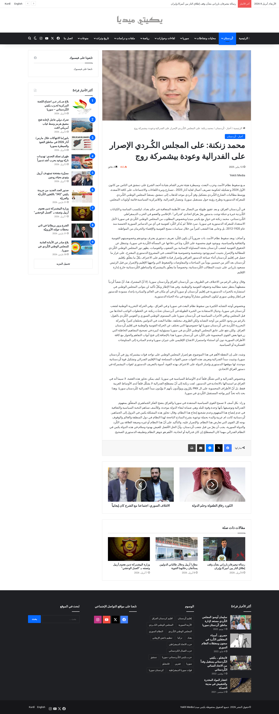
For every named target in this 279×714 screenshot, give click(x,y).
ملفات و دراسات (126, 38)
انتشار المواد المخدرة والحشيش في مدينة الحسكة (215, 683)
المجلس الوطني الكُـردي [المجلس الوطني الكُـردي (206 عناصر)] (180, 631)
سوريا (186, 38)
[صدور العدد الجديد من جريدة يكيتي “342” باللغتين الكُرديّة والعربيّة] (82, 195)
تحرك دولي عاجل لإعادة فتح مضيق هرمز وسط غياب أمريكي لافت (53, 123)
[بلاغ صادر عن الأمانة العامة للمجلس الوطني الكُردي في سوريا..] (82, 247)
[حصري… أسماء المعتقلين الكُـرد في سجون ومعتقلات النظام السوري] (240, 640)
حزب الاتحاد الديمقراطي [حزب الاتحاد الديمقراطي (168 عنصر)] (180, 644)
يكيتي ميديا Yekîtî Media (193, 707)
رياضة (146, 38)
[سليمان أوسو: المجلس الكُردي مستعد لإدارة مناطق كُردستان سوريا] (240, 622)
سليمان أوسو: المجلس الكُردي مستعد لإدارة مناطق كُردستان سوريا (214, 621)
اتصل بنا (68, 38)
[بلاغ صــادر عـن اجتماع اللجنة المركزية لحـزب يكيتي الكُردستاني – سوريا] (82, 107)
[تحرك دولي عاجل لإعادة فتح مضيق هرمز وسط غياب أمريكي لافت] (82, 125)
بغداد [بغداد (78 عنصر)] (189, 638)
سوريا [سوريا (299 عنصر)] (189, 663)
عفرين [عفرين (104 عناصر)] (178, 663)
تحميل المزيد (63, 263)
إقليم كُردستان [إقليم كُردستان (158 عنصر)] (185, 618)
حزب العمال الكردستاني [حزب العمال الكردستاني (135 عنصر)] (180, 650)
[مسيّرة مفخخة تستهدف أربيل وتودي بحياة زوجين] (82, 178)
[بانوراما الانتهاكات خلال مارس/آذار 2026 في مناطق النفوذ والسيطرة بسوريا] (82, 143)
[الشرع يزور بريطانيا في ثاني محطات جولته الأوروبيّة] (82, 231)
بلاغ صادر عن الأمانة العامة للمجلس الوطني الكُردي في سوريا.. (53, 246)
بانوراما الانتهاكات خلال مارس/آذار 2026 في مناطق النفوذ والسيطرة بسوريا (52, 142)
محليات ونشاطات (206, 38)
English (18, 3)
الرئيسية (244, 38)
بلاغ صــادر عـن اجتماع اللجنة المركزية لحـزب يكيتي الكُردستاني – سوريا (53, 105)
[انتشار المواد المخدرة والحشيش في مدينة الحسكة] (240, 685)
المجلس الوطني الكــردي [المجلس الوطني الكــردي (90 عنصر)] (161, 625)
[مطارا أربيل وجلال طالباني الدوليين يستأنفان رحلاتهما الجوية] (177, 549)
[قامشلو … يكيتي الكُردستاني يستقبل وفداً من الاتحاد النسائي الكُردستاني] (240, 663)
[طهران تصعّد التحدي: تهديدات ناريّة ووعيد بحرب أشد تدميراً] (82, 161)
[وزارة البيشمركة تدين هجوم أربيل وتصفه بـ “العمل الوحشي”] (129, 549)
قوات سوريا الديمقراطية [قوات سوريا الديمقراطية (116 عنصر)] (180, 670)
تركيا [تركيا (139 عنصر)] (180, 638)
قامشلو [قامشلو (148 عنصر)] (166, 663)
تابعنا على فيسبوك (83, 69)
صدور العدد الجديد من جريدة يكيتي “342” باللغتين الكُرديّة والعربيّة (53, 194)
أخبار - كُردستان (223, 128)
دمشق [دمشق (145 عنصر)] (154, 657)
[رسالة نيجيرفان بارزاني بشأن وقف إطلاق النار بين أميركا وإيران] (224, 549)
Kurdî (7, 3)
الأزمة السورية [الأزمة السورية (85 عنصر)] (185, 625)
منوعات (84, 38)
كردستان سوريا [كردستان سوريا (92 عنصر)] (156, 670)
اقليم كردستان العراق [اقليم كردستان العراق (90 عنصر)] (162, 618)
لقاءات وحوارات (166, 38)
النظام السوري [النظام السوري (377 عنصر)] (156, 631)
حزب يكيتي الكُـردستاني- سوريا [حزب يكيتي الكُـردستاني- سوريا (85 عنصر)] (177, 657)
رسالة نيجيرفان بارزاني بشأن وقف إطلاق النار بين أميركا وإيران (203, 3)
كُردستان (228, 38)
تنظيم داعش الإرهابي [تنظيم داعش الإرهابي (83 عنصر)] (162, 638)
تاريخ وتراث (102, 38)
